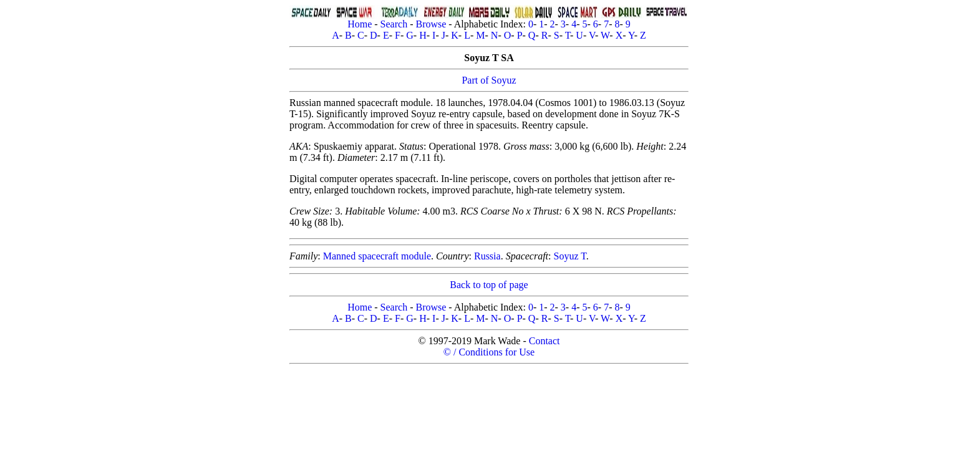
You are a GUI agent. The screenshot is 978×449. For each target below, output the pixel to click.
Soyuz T (570, 256)
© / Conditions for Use (489, 352)
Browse (430, 24)
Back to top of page (489, 284)
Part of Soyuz (489, 80)
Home (359, 24)
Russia (487, 256)
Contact (544, 341)
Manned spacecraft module (377, 256)
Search (394, 24)
